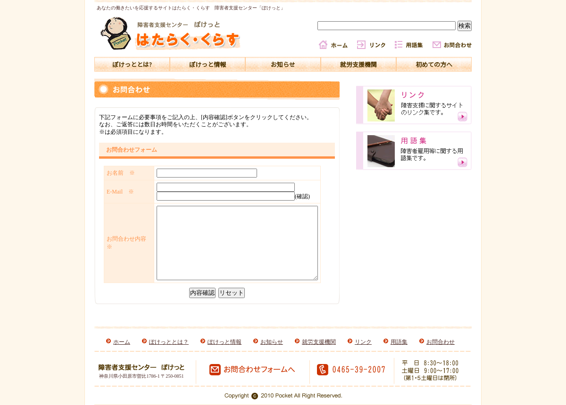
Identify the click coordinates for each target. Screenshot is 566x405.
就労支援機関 (358, 64)
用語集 (399, 342)
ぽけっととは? (132, 64)
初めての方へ (434, 64)
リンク (363, 342)
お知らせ (283, 64)
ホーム (121, 342)
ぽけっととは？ (169, 342)
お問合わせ (440, 342)
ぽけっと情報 (207, 64)
